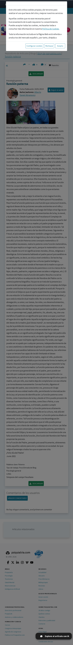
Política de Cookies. (50, 29)
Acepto (60, 46)
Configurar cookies (34, 46)
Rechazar (49, 46)
